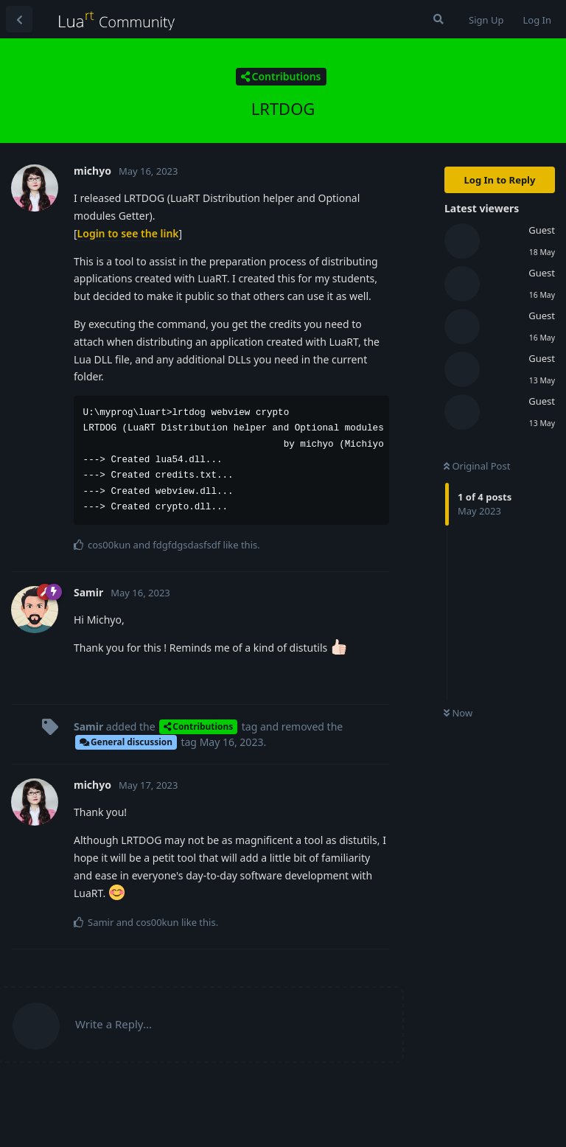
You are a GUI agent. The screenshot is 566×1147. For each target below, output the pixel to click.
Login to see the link (128, 233)
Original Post (477, 466)
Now (458, 712)
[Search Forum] (438, 19)
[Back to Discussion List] (19, 19)
